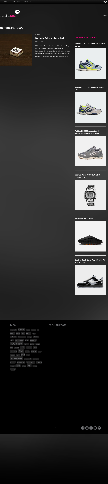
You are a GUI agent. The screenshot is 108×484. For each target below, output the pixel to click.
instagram (83, 428)
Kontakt (36, 427)
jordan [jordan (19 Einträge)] (32, 344)
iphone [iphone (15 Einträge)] (26, 344)
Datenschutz (49, 427)
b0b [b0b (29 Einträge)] (23, 333)
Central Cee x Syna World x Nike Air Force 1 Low (90, 261)
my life (37, 34)
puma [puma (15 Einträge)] (39, 351)
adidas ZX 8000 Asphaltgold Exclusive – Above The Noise (87, 132)
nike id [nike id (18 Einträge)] (27, 351)
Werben (42, 427)
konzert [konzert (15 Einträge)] (17, 347)
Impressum (57, 427)
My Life (42, 18)
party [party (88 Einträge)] (33, 351)
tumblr (99, 428)
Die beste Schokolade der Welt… (50, 38)
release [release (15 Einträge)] (13, 355)
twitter (95, 428)
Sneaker (30, 18)
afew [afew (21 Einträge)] (28, 330)
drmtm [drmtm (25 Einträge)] (36, 337)
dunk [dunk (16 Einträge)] (12, 340)
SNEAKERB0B (10, 13)
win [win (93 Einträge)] (29, 365)
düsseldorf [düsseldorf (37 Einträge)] (19, 340)
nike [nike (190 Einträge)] (21, 351)
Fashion (36, 18)
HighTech (72, 18)
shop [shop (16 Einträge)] (28, 355)
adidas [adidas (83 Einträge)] (21, 329)
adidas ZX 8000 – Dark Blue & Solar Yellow (90, 45)
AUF (105, 2)
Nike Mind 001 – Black (84, 219)
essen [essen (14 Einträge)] (26, 340)
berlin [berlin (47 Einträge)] (28, 333)
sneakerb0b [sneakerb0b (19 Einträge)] (27, 359)
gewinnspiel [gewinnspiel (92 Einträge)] (17, 343)
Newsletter (28, 1)
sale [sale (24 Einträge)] (18, 355)
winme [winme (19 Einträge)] (35, 366)
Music (60, 18)
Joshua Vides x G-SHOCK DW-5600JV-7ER (88, 176)
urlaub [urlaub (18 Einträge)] (24, 366)
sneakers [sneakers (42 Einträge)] (30, 362)
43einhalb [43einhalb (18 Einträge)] (13, 330)
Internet (54, 18)
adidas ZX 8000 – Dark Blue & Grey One (89, 88)
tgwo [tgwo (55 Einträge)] (18, 366)
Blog (5, 1)
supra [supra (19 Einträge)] (12, 366)
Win (48, 18)
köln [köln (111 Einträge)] (22, 347)
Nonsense (85, 18)
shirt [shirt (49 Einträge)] (23, 355)
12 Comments (39, 41)
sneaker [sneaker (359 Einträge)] (16, 358)
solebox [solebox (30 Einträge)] (39, 362)
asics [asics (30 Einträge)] (18, 333)
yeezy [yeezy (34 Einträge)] (13, 369)
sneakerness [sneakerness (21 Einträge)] (21, 362)
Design (66, 18)
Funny (78, 18)
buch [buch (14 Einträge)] (34, 333)
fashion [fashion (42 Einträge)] (33, 340)
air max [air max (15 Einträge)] (34, 330)
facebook (91, 428)
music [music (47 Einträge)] (29, 347)
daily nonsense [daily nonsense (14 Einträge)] (22, 337)
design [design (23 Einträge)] (30, 337)
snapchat (87, 428)
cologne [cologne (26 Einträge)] (13, 337)
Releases (16, 1)
